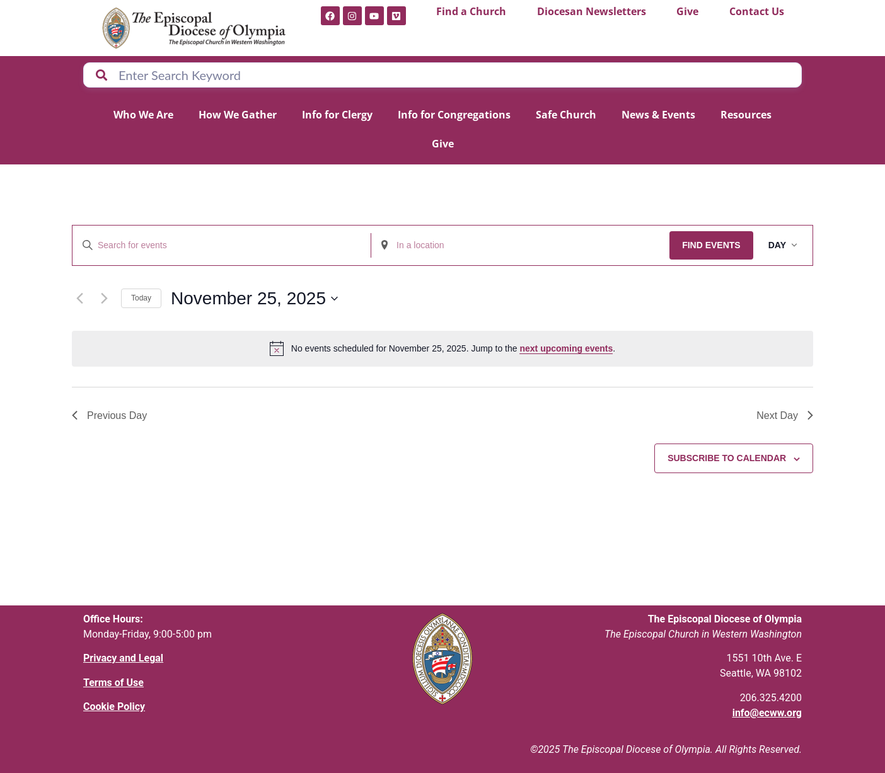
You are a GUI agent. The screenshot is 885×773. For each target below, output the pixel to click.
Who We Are (143, 115)
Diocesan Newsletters (591, 11)
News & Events (658, 115)
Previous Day (109, 415)
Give (687, 11)
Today (141, 298)
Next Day (784, 415)
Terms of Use (113, 683)
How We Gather (238, 115)
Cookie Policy (114, 707)
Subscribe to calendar (727, 458)
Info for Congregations (454, 115)
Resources (746, 115)
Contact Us (756, 11)
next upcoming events (566, 348)
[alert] (442, 348)
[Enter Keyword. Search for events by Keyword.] (221, 245)
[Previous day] (79, 298)
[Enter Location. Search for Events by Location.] (520, 245)
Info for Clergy (337, 115)
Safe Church (566, 115)
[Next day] (104, 298)
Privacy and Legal (123, 658)
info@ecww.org (767, 713)
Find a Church (471, 11)
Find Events (711, 245)
